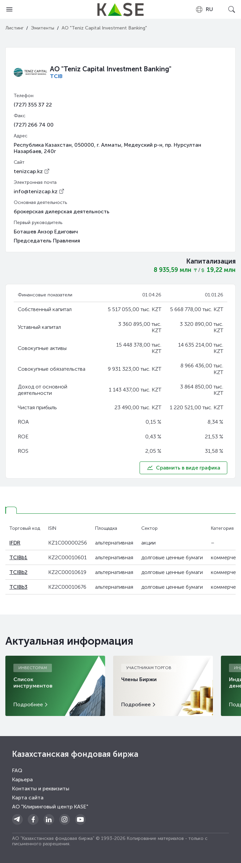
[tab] (11, 510)
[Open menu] (9, 9)
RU (204, 9)
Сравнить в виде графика (183, 467)
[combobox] (204, 9)
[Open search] (231, 9)
